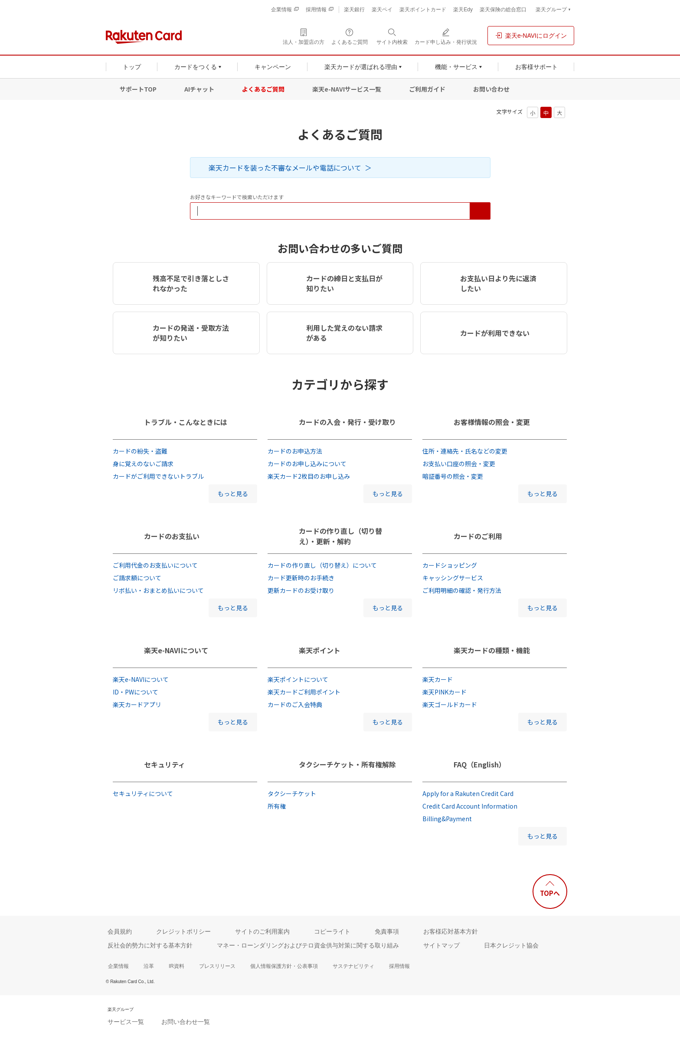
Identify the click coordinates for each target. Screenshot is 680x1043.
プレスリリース (217, 966)
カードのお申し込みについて (307, 463)
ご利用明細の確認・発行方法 (461, 590)
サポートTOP (138, 89)
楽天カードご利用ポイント (304, 692)
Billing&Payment (447, 818)
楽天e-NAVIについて (176, 650)
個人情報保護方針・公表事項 (284, 966)
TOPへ (550, 893)
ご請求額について (137, 577)
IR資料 (176, 966)
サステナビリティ (353, 966)
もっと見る (233, 493)
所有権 (277, 806)
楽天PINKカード (444, 692)
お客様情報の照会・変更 (492, 422)
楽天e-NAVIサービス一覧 (346, 89)
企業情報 (118, 966)
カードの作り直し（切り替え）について (322, 565)
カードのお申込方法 (295, 451)
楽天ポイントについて (298, 679)
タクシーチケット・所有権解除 (347, 764)
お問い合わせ (491, 89)
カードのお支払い (171, 536)
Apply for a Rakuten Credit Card (467, 793)
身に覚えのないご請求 (143, 463)
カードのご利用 (478, 536)
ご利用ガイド (427, 89)
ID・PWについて (135, 692)
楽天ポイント (319, 650)
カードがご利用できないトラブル (158, 476)
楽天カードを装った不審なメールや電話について (285, 167)
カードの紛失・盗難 (140, 451)
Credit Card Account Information (469, 806)
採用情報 (399, 966)
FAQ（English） (480, 764)
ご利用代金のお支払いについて (155, 565)
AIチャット (199, 89)
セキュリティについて (143, 793)
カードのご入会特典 (295, 704)
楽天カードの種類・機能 (492, 650)
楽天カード (437, 679)
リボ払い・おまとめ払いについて (158, 590)
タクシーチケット (292, 793)
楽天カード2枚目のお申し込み (309, 476)
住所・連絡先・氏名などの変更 (464, 451)
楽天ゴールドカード (449, 704)
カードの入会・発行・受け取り (347, 422)
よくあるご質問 (263, 89)
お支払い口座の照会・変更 (458, 463)
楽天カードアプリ (137, 704)
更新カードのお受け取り (301, 590)
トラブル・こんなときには (185, 422)
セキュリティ (164, 764)
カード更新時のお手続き (301, 577)
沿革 (149, 966)
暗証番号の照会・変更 (452, 476)
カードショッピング (449, 565)
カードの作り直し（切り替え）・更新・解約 (340, 536)
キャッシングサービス (452, 577)
